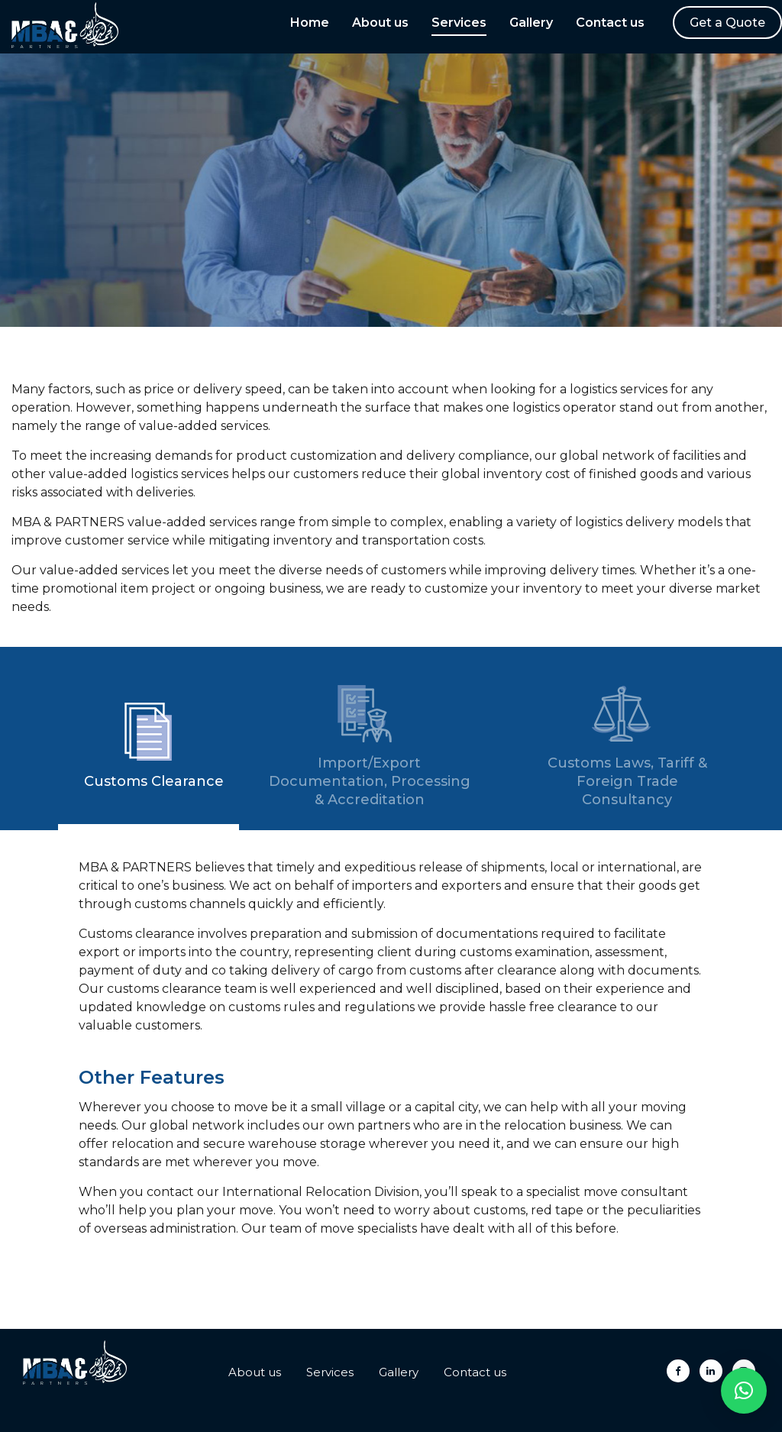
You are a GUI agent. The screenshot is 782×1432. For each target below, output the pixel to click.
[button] (744, 1391)
